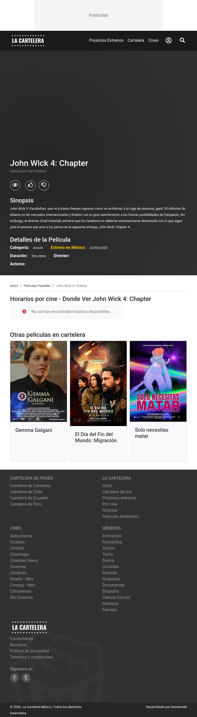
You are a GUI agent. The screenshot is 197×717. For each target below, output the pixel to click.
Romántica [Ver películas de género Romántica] (112, 542)
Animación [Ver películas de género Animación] (112, 535)
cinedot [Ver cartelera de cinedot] (17, 548)
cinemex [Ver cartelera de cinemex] (18, 566)
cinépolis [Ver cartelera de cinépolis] (18, 572)
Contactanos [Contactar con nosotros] (21, 638)
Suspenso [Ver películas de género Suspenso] (111, 579)
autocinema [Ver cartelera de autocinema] (21, 535)
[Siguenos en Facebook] (14, 677)
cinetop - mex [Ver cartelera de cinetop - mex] (22, 585)
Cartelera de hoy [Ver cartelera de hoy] (117, 491)
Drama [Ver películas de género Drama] (108, 560)
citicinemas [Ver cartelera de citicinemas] (21, 591)
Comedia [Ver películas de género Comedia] (110, 566)
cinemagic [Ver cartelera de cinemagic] (19, 554)
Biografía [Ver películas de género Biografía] (110, 591)
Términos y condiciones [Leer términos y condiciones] (31, 657)
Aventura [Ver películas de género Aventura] (110, 603)
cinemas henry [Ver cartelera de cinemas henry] (24, 560)
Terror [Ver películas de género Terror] (107, 554)
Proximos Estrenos (106, 40)
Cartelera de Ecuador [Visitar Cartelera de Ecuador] (29, 498)
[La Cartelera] (28, 40)
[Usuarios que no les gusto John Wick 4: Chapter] (44, 185)
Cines (153, 40)
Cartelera (135, 40)
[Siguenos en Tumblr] (26, 677)
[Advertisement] (98, 15)
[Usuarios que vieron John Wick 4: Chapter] (15, 185)
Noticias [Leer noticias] (109, 510)
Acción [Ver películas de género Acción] (108, 548)
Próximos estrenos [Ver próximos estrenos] (119, 498)
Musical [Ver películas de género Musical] (109, 572)
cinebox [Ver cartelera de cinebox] (17, 542)
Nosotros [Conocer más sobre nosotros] (18, 644)
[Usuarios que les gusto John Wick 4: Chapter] (30, 185)
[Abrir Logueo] (169, 40)
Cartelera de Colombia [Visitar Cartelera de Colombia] (30, 485)
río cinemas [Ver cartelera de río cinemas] (21, 597)
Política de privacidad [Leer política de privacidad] (29, 651)
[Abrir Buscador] (182, 40)
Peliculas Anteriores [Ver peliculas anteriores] (120, 516)
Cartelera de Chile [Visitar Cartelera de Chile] (26, 491)
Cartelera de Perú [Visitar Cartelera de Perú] (26, 504)
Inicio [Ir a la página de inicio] (107, 485)
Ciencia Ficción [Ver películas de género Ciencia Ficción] (116, 597)
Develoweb (179, 707)
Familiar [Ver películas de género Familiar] (109, 609)
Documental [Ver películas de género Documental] (113, 585)
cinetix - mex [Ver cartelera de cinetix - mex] (21, 579)
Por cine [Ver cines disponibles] (109, 504)
